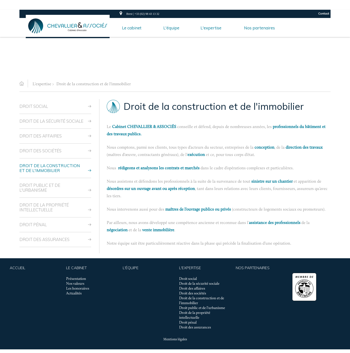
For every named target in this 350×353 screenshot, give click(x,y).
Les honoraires (77, 289)
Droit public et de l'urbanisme (39, 188)
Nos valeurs (75, 284)
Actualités (74, 293)
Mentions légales (175, 339)
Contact (323, 13)
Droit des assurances (44, 239)
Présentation (76, 279)
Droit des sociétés (40, 150)
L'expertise (42, 84)
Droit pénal (33, 224)
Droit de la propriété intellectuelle (44, 207)
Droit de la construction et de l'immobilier (93, 84)
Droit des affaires (40, 135)
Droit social (33, 106)
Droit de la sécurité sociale (51, 121)
